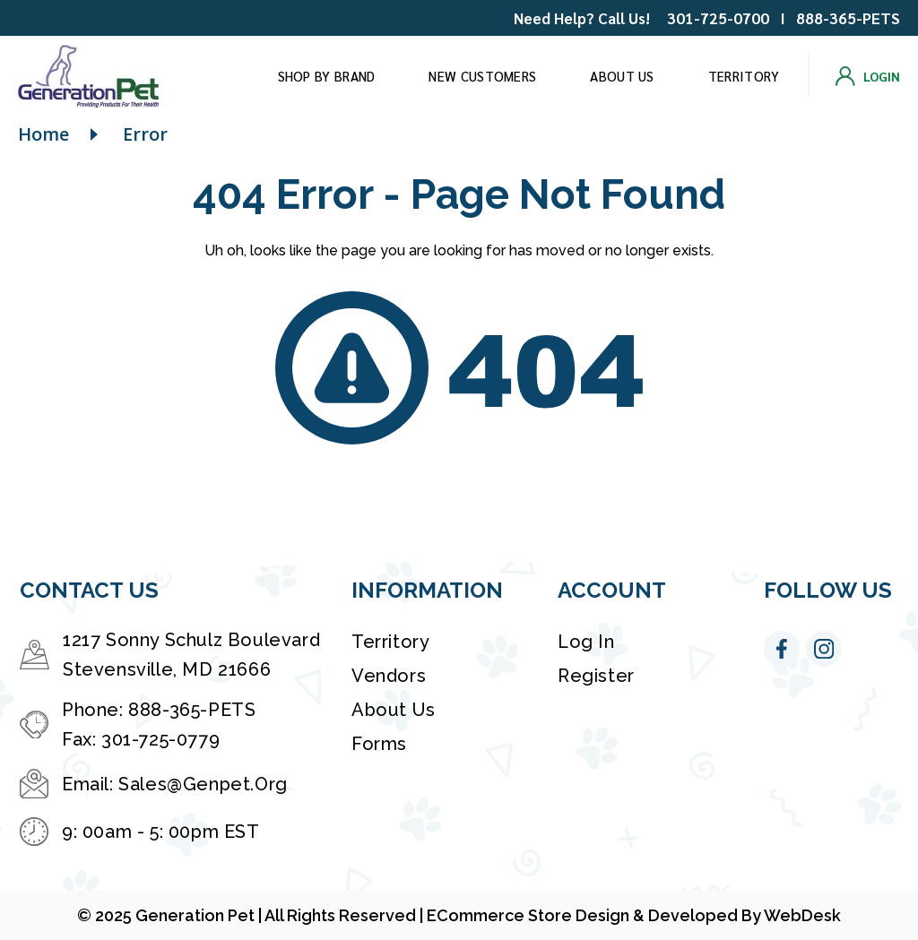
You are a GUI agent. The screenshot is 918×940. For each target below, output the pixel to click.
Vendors (388, 675)
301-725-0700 (718, 18)
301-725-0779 (160, 739)
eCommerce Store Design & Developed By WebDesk (634, 915)
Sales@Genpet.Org (203, 784)
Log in (586, 641)
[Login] (868, 76)
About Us (622, 75)
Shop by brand (327, 75)
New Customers (482, 75)
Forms (379, 744)
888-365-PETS (848, 18)
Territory (744, 75)
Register (596, 675)
